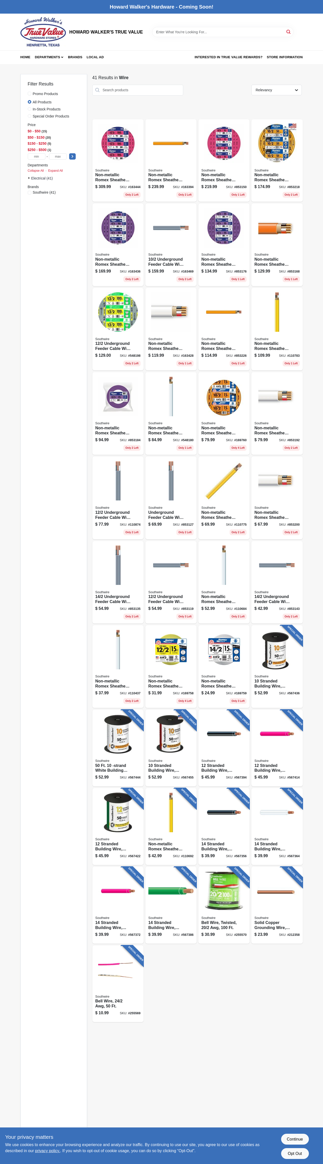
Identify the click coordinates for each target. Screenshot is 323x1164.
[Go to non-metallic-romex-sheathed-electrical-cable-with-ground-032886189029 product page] (224, 160)
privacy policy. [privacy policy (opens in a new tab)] (47, 1151)
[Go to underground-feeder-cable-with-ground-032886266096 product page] (118, 329)
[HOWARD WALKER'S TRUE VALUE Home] (43, 32)
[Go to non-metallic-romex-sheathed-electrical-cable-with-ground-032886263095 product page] (277, 329)
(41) (44, 192)
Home (25, 57)
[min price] (36, 156)
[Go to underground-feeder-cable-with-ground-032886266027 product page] (277, 582)
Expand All (55, 170)
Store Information (285, 57)
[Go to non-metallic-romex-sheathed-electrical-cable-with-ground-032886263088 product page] (224, 498)
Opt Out (295, 1153)
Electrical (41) (42, 178)
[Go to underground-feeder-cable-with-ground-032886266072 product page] (171, 582)
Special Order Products (51, 116)
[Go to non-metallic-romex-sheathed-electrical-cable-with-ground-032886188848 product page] (277, 413)
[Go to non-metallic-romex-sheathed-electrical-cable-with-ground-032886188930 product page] (118, 413)
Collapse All (36, 170)
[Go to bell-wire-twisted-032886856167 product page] (224, 905)
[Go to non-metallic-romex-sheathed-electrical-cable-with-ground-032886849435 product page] (171, 666)
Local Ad (95, 57)
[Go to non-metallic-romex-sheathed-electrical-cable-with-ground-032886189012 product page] (277, 244)
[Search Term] (222, 32)
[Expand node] (30, 178)
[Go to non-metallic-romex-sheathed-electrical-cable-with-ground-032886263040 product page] (171, 413)
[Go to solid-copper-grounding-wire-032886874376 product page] (277, 905)
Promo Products (45, 94)
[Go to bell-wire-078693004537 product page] (118, 983)
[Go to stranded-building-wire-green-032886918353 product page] (171, 905)
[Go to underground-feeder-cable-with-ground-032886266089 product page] (118, 498)
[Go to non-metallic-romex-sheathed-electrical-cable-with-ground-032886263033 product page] (224, 582)
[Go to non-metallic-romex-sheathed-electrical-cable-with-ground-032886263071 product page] (171, 826)
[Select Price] (72, 156)
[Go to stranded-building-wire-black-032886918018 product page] (277, 666)
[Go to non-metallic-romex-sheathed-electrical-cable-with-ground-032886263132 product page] (277, 160)
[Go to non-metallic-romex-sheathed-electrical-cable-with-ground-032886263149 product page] (171, 160)
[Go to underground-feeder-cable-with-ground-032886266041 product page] (171, 498)
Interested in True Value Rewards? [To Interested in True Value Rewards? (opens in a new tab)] (228, 57)
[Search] (288, 31)
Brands (75, 57)
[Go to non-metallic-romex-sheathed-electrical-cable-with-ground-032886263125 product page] (224, 329)
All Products (42, 102)
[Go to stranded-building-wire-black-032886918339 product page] (224, 826)
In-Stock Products (47, 109)
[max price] (58, 156)
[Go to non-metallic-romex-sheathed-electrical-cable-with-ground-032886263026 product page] (118, 666)
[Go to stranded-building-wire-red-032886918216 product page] (277, 748)
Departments (47, 57)
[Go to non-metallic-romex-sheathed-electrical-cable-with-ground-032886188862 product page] (171, 329)
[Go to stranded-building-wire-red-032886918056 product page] (171, 748)
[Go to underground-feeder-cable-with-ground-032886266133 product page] (171, 244)
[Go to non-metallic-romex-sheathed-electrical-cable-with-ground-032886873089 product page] (224, 413)
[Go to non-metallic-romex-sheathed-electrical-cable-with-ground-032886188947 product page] (224, 244)
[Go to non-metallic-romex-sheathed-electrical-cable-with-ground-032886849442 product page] (224, 666)
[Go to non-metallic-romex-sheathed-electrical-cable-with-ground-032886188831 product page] (277, 498)
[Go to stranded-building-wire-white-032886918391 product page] (277, 826)
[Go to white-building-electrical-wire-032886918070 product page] (118, 748)
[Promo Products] (29, 93)
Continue (295, 1139)
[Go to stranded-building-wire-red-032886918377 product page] (118, 905)
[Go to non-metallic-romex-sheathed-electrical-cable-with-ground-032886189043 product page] (118, 160)
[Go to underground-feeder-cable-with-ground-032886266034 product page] (118, 582)
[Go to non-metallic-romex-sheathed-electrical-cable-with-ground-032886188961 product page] (118, 244)
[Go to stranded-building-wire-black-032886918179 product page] (224, 748)
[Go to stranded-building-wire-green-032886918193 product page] (118, 826)
